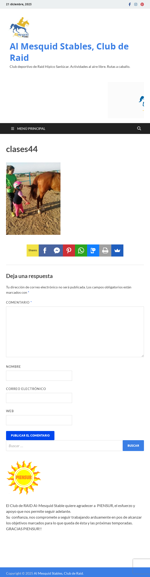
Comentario (19, 302)
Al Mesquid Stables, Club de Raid (69, 51)
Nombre (13, 366)
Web (10, 411)
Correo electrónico (26, 389)
